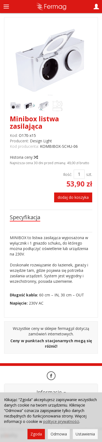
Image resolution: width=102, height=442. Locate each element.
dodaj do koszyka (73, 197)
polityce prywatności (61, 421)
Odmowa (59, 434)
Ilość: (67, 174)
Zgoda (36, 434)
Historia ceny (24, 157)
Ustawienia (85, 434)
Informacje (51, 392)
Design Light (41, 140)
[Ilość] (79, 174)
